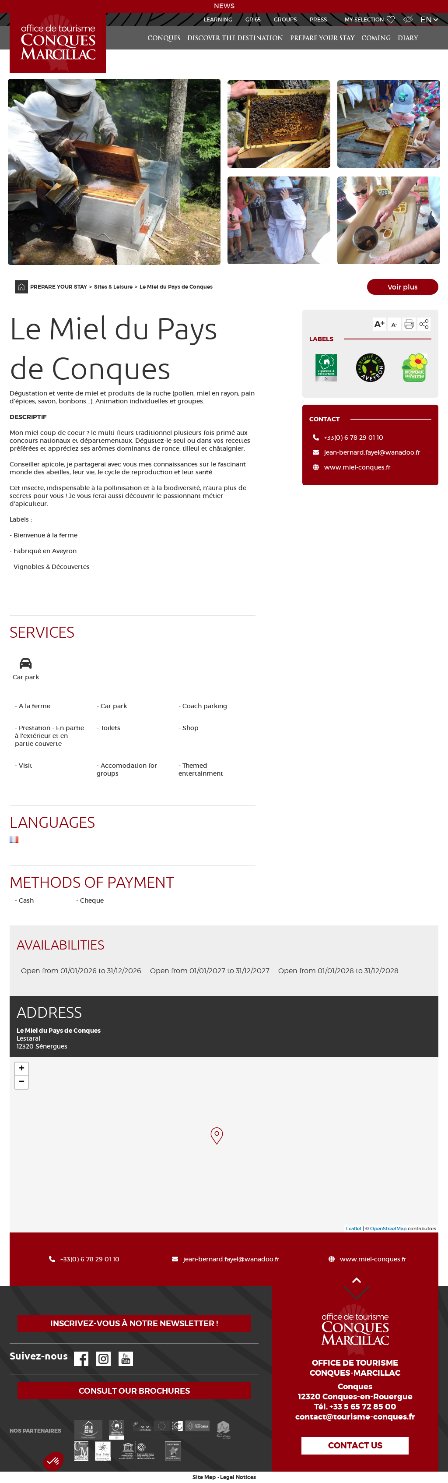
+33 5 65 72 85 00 (362, 1407)
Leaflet (353, 1228)
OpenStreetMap (388, 1228)
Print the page (409, 324)
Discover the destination (235, 39)
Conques (163, 39)
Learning (218, 19)
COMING (376, 39)
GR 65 (253, 19)
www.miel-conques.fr (357, 467)
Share (423, 324)
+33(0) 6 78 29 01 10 (353, 437)
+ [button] (21, 1069)
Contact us (355, 1445)
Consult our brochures (134, 1391)
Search (429, 26)
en (426, 19)
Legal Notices (238, 1477)
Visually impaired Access (407, 14)
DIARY (408, 39)
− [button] (21, 1082)
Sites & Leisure (113, 286)
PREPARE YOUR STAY (322, 39)
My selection (364, 19)
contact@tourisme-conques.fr (355, 1417)
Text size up (379, 324)
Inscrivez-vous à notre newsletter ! (134, 1323)
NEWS (224, 6)
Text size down (394, 324)
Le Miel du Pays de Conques (176, 286)
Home (16, 280)
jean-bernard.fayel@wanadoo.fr (372, 452)
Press (318, 19)
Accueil (11, 13)
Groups (285, 19)
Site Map (204, 1477)
